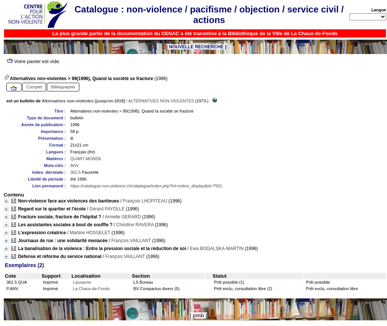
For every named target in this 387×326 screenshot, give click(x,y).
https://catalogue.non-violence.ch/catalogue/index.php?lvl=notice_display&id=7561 (146, 186)
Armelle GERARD (123, 216)
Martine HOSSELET (90, 232)
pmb (198, 315)
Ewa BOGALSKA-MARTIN (217, 248)
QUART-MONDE (85, 158)
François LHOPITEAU (145, 201)
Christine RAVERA (134, 224)
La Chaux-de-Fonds (91, 288)
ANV (74, 165)
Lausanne (82, 282)
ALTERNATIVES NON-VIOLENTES (161, 101)
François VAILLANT (131, 240)
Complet (34, 87)
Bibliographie (63, 87)
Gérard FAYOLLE (107, 209)
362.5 (75, 172)
